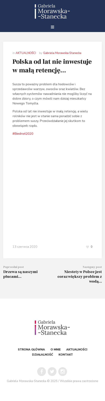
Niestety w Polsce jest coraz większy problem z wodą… (79, 276)
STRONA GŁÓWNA (31, 349)
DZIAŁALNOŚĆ (42, 355)
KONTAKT (66, 355)
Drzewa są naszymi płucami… (20, 274)
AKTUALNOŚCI (26, 53)
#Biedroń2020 (22, 133)
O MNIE (56, 349)
